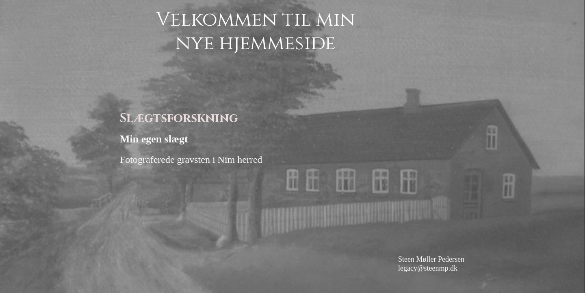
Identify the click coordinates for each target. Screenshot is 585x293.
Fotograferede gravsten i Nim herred (191, 159)
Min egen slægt (154, 139)
